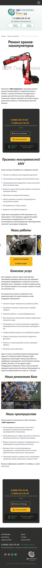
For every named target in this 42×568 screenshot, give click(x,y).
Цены (23, 534)
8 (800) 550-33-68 (21, 18)
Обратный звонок (14, 146)
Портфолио (5, 534)
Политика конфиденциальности (29, 563)
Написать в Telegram (29, 25)
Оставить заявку (21, 264)
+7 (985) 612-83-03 (20, 123)
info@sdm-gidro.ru (29, 544)
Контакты (5, 537)
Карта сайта (25, 540)
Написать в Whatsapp (15, 25)
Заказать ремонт (21, 139)
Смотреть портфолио (20, 259)
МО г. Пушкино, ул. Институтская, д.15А (21, 21)
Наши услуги (6, 540)
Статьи (23, 537)
